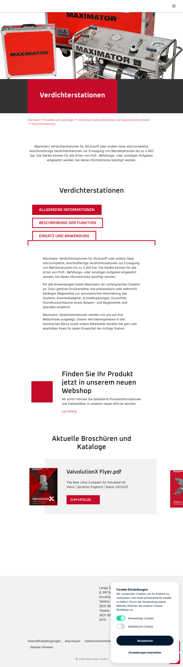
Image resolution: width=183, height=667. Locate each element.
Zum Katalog (80, 499)
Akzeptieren (145, 640)
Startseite (34, 119)
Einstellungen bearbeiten (145, 652)
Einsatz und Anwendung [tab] (64, 236)
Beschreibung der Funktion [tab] (67, 223)
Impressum (72, 641)
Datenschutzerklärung (100, 641)
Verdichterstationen (43, 123)
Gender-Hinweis (41, 647)
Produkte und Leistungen (58, 119)
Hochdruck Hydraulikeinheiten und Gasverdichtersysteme (114, 119)
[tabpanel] (91, 293)
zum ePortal (69, 411)
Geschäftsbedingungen (44, 641)
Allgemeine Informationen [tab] (67, 210)
